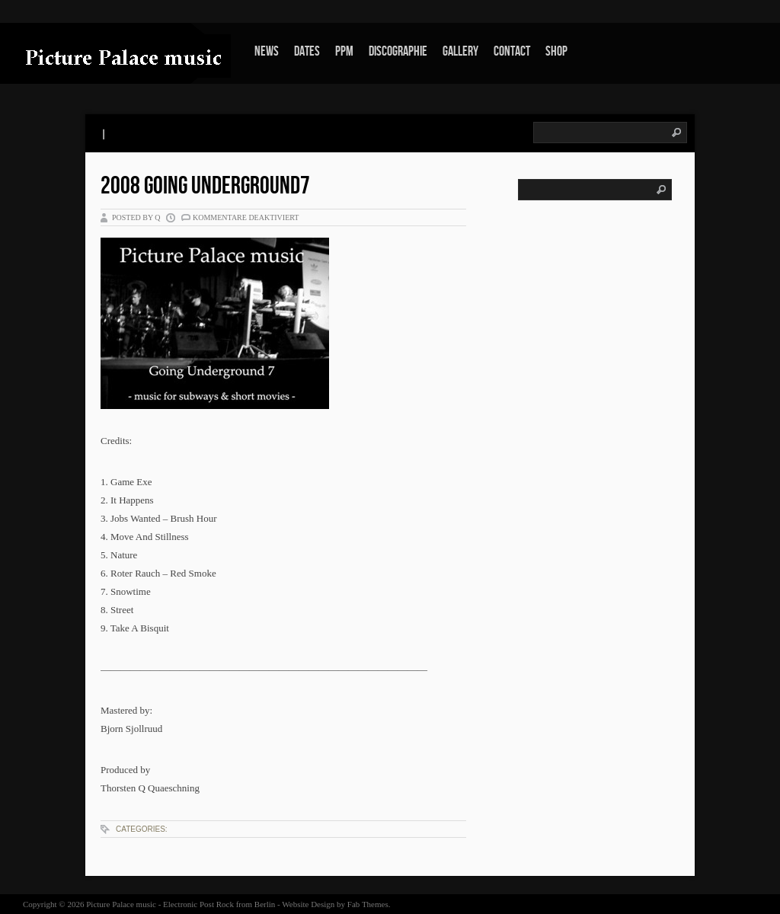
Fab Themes (367, 904)
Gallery (460, 51)
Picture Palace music (121, 904)
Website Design (308, 904)
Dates (307, 51)
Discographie (398, 51)
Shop (556, 51)
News (266, 51)
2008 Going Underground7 (205, 186)
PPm (344, 51)
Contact (512, 51)
